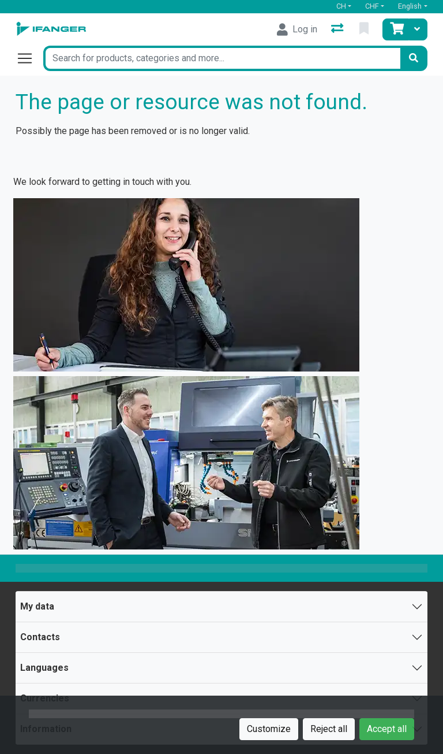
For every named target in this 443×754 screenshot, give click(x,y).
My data (37, 606)
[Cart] (395, 29)
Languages (44, 667)
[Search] (413, 58)
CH (341, 6)
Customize (269, 728)
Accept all (387, 728)
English (410, 6)
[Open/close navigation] (29, 58)
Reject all (328, 728)
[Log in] (297, 29)
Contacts (40, 637)
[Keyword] (221, 58)
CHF (372, 6)
